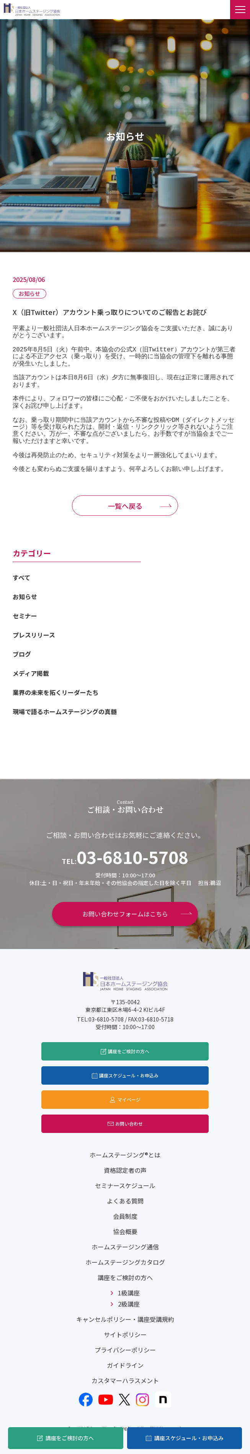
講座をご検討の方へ (70, 1438)
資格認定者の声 (125, 1170)
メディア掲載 (31, 673)
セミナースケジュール (125, 1185)
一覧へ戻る (125, 506)
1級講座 (129, 1292)
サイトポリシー (125, 1334)
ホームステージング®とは (125, 1154)
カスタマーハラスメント (125, 1380)
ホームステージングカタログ (125, 1262)
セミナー (25, 615)
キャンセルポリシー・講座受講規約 (125, 1319)
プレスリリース (34, 634)
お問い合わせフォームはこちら (125, 913)
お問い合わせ (129, 1123)
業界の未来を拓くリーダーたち (55, 692)
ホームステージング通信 (125, 1246)
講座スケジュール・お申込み (189, 1438)
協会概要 (125, 1231)
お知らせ (25, 596)
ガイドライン (125, 1365)
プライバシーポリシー (125, 1349)
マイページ (129, 1099)
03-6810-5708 (132, 856)
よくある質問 (125, 1200)
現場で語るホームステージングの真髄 (65, 711)
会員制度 (125, 1216)
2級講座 (129, 1303)
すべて (21, 577)
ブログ (22, 654)
